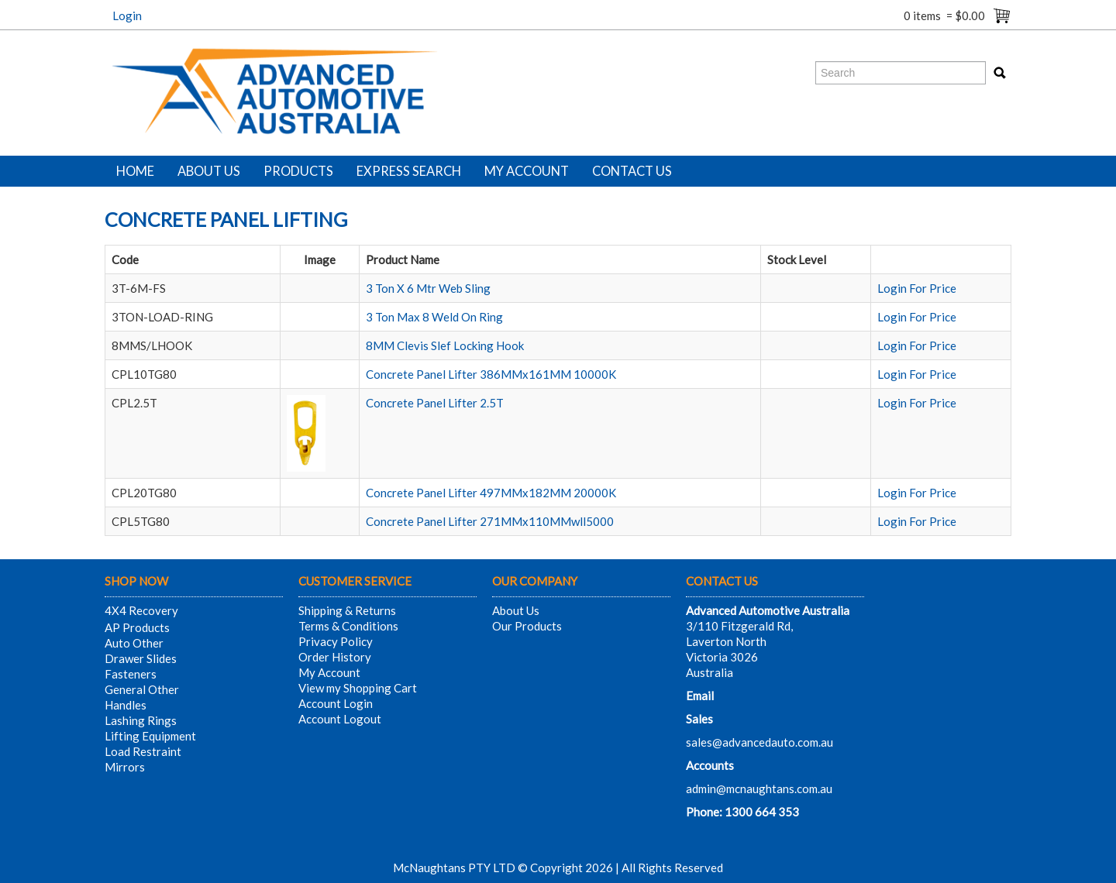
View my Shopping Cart (357, 688)
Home (135, 171)
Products (298, 171)
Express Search (408, 171)
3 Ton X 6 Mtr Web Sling (428, 288)
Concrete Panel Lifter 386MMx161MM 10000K (491, 374)
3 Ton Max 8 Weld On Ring (434, 317)
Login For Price (916, 288)
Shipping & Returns (347, 610)
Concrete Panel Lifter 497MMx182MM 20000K (491, 493)
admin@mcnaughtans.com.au (759, 788)
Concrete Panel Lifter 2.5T (435, 403)
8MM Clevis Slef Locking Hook (445, 345)
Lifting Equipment (150, 736)
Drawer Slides (141, 658)
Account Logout (339, 719)
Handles (125, 705)
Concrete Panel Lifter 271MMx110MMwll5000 (490, 521)
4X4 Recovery (141, 610)
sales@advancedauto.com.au (759, 742)
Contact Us (632, 171)
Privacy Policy (335, 641)
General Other (142, 689)
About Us (208, 171)
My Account (526, 171)
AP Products (137, 627)
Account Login (335, 703)
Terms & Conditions (348, 626)
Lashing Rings (141, 720)
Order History (334, 657)
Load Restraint (143, 751)
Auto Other (134, 643)
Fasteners (131, 674)
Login (127, 15)
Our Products (527, 626)
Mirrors (125, 767)
